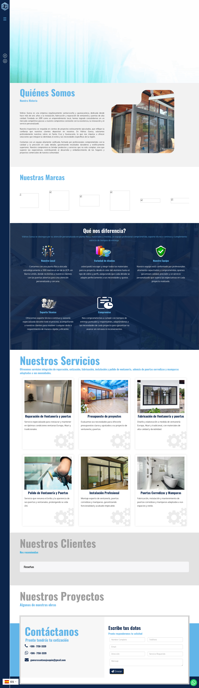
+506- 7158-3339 (35, 633)
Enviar (116, 658)
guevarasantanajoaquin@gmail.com (45, 647)
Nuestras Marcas (42, 177)
